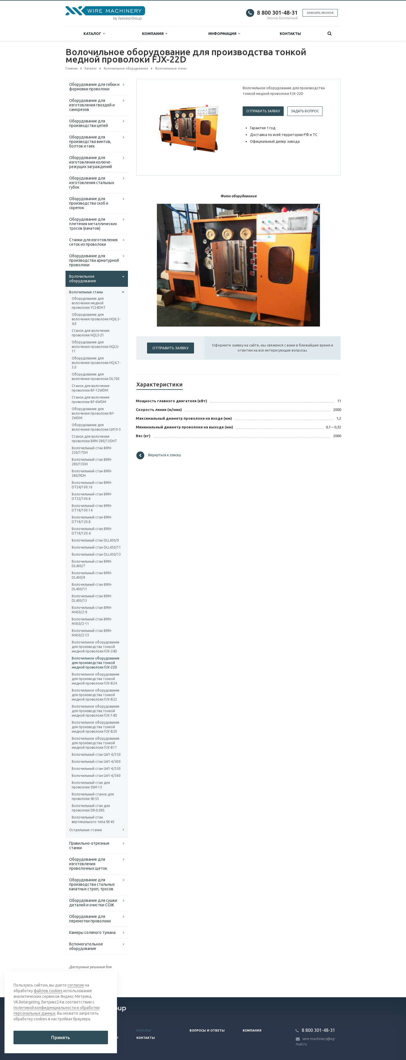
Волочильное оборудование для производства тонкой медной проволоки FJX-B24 (95, 678)
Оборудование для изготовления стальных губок (91, 182)
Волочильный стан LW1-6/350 (96, 754)
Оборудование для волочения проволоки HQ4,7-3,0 (96, 362)
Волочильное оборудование (82, 278)
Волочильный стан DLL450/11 (96, 547)
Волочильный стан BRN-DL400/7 (92, 564)
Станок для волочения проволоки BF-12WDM (90, 388)
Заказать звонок (320, 12)
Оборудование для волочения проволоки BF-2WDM (93, 413)
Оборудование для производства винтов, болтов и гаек (90, 141)
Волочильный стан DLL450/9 (95, 540)
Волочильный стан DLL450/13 (96, 554)
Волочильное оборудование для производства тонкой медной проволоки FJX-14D (95, 711)
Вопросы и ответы (207, 1030)
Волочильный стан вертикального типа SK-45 (93, 819)
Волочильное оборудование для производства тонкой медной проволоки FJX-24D (95, 646)
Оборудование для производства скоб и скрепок (88, 203)
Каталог (94, 34)
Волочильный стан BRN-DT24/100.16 (92, 485)
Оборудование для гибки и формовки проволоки (94, 86)
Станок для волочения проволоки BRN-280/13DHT (94, 439)
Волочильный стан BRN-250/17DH (92, 450)
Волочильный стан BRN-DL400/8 (92, 575)
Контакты (290, 33)
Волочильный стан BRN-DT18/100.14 (92, 508)
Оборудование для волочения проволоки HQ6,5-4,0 (96, 319)
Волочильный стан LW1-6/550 (96, 768)
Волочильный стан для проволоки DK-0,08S (91, 808)
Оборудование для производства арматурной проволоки (94, 260)
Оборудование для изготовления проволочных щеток (88, 864)
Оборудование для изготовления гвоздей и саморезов (92, 105)
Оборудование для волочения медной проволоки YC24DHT (88, 303)
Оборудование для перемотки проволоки (90, 918)
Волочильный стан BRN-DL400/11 (92, 587)
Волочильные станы (86, 292)
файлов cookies (48, 991)
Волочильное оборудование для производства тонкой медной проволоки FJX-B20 (95, 727)
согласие (75, 985)
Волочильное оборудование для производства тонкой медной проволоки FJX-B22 (95, 694)
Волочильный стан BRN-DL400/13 (92, 598)
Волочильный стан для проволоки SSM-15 (91, 785)
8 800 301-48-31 (277, 12)
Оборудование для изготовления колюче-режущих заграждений (90, 162)
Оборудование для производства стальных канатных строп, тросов (92, 884)
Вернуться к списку (158, 455)
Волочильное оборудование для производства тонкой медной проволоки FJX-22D (95, 662)
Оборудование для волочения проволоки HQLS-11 (95, 346)
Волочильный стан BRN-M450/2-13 (92, 633)
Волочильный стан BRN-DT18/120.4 (92, 531)
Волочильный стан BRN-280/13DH (92, 462)
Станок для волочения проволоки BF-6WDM (90, 399)
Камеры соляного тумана (92, 932)
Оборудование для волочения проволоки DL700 (95, 376)
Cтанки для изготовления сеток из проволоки (93, 242)
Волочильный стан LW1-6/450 (96, 761)
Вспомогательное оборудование (86, 946)
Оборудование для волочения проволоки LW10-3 (96, 427)
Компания (154, 34)
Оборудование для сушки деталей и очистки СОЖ (93, 902)
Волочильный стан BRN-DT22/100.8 (92, 496)
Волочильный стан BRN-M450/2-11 (92, 621)
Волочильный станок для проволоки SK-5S (93, 796)
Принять (60, 1037)
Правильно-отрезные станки (89, 845)
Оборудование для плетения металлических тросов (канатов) (93, 224)
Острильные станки (85, 830)
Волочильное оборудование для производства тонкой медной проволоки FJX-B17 (95, 743)
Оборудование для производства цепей (88, 123)
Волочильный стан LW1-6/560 (96, 775)
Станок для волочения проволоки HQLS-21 (90, 333)
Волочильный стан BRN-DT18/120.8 (92, 519)
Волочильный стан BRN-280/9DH (92, 473)
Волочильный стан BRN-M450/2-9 (92, 610)
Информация (224, 34)
